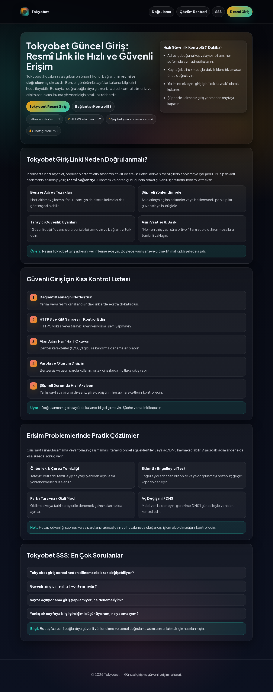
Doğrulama (161, 11)
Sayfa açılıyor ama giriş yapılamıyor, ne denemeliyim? (76, 600)
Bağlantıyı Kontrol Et (93, 106)
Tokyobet (34, 11)
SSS (218, 11)
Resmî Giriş (239, 11)
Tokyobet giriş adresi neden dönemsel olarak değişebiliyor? (82, 572)
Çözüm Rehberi (193, 11)
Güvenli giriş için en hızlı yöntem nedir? (63, 586)
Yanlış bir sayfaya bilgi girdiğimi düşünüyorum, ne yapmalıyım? (84, 613)
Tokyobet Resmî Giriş (48, 106)
